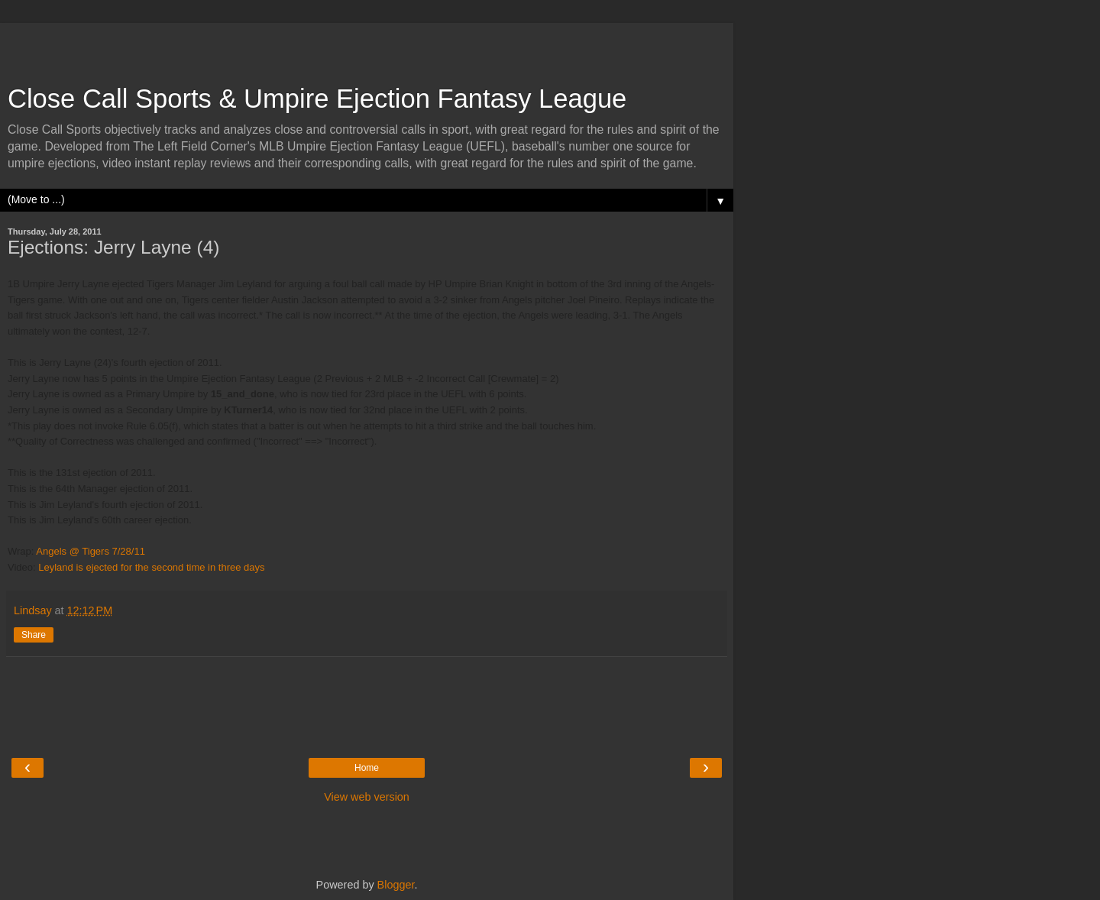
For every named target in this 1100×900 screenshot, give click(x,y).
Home (366, 767)
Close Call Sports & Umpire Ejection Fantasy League (317, 98)
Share (33, 635)
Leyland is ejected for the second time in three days (151, 567)
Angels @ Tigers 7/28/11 (90, 551)
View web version (366, 797)
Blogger (396, 885)
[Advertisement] (366, 46)
